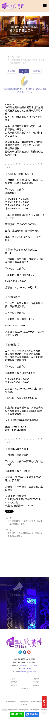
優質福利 (36, 685)
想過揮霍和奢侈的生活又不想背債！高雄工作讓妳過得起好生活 (25, 522)
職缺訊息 (36, 71)
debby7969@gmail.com (27, 672)
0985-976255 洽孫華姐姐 (28, 665)
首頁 (13, 679)
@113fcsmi (27, 669)
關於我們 (36, 679)
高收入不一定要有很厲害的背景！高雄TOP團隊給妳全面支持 (25, 534)
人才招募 (24, 71)
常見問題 (36, 682)
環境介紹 (14, 682)
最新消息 (11, 71)
